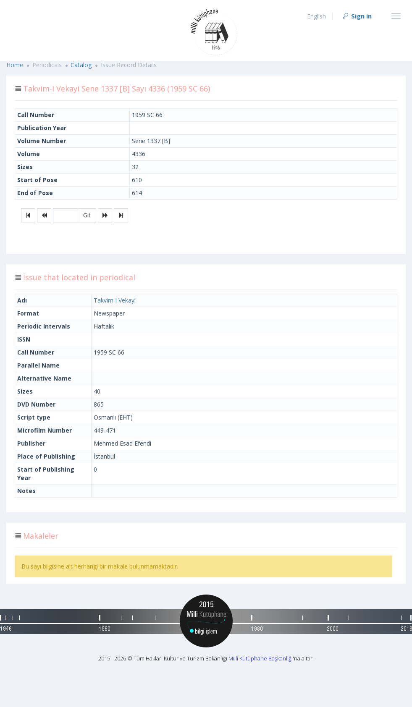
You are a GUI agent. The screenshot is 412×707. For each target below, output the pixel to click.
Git (87, 215)
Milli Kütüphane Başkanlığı (260, 658)
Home (14, 65)
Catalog (81, 65)
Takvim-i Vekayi (115, 300)
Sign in (356, 16)
